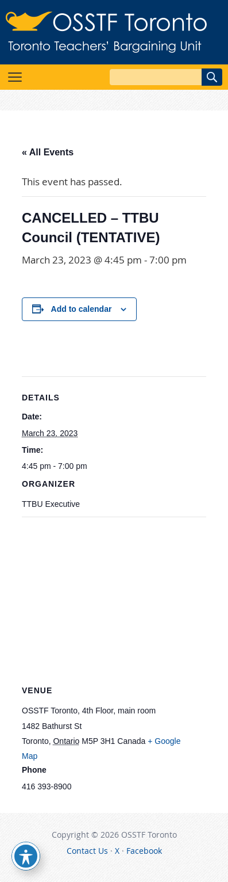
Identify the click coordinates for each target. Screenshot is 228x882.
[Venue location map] (114, 599)
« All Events (48, 152)
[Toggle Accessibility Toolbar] (26, 856)
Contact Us (87, 850)
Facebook (144, 850)
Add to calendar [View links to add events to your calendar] (81, 309)
